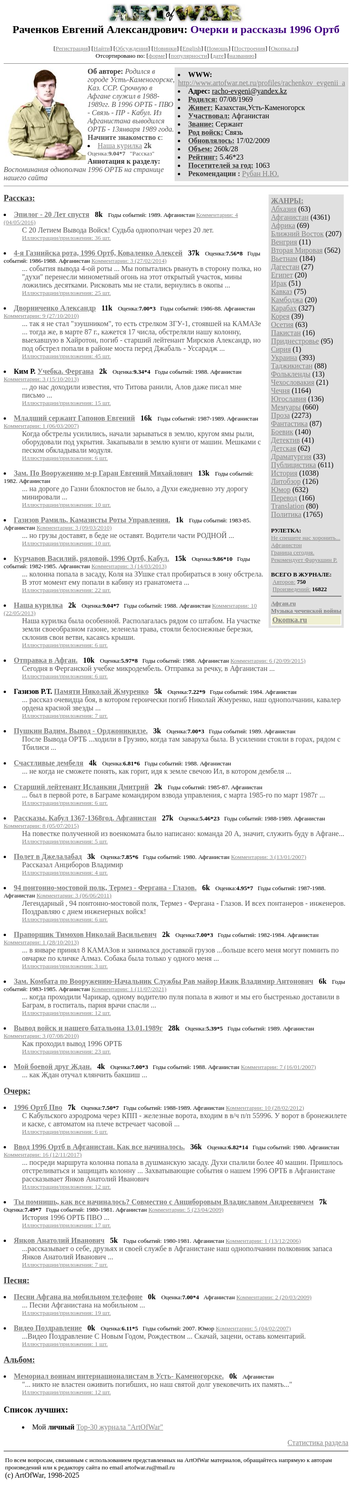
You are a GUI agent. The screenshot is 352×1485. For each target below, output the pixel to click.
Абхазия (283, 209)
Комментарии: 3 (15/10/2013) (41, 379)
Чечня (280, 390)
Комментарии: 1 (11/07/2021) (129, 989)
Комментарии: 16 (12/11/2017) (43, 1154)
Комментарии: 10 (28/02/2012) (265, 1107)
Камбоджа (287, 300)
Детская (283, 448)
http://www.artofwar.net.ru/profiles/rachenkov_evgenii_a (261, 83)
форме (156, 55)
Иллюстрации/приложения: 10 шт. (66, 504)
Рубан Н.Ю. (260, 173)
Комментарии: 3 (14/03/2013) (129, 566)
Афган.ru (283, 603)
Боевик (282, 432)
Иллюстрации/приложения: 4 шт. (65, 872)
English (191, 48)
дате (218, 55)
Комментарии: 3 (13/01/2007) (268, 856)
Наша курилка (120, 146)
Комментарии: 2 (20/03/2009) (274, 1297)
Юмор (281, 489)
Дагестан (285, 267)
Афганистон (286, 545)
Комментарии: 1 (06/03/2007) (41, 425)
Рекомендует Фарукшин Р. (304, 559)
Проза (280, 415)
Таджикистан (292, 366)
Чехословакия (292, 382)
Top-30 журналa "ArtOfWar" (120, 1427)
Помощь (217, 48)
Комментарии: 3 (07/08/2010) (41, 1035)
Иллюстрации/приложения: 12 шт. (66, 1012)
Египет (282, 275)
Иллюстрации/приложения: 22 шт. (66, 590)
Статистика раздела (317, 1442)
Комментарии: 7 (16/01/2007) (278, 1067)
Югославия (288, 399)
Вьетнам (284, 258)
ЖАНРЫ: (287, 201)
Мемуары (286, 407)
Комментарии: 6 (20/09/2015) (268, 660)
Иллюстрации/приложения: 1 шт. (65, 1344)
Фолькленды (290, 374)
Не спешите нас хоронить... (305, 537)
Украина (284, 357)
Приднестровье (295, 341)
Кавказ (281, 291)
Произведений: (292, 589)
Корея (280, 316)
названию (241, 55)
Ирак (278, 283)
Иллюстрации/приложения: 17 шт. (66, 1225)
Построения (249, 48)
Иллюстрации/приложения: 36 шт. (66, 237)
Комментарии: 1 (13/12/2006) (263, 1240)
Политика (286, 514)
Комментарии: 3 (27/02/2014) (129, 260)
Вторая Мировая (297, 250)
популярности (188, 55)
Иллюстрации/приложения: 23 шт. (66, 1051)
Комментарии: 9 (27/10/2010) (41, 315)
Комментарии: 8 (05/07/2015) (41, 825)
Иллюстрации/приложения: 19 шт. (66, 1312)
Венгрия (284, 242)
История (284, 473)
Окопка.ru (284, 48)
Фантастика (289, 423)
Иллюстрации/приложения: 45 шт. (66, 356)
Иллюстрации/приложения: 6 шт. (65, 457)
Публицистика (293, 465)
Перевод (284, 498)
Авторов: (284, 581)
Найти (102, 48)
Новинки (165, 48)
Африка (283, 225)
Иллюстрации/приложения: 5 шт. (65, 841)
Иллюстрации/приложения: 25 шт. (66, 292)
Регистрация (71, 48)
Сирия (281, 349)
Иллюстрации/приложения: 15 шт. (66, 402)
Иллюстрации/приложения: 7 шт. (65, 715)
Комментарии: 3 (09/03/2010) (74, 527)
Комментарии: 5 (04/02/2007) (253, 1328)
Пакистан (286, 333)
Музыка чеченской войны (306, 610)
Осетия (282, 324)
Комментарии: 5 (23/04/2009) (186, 1209)
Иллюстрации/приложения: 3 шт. (65, 966)
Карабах (284, 308)
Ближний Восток (297, 234)
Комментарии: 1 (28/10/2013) (41, 942)
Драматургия (291, 456)
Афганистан (289, 217)
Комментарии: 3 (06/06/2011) (74, 895)
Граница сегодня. (292, 552)
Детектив (285, 440)
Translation (287, 506)
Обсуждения (132, 48)
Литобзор (286, 481)
